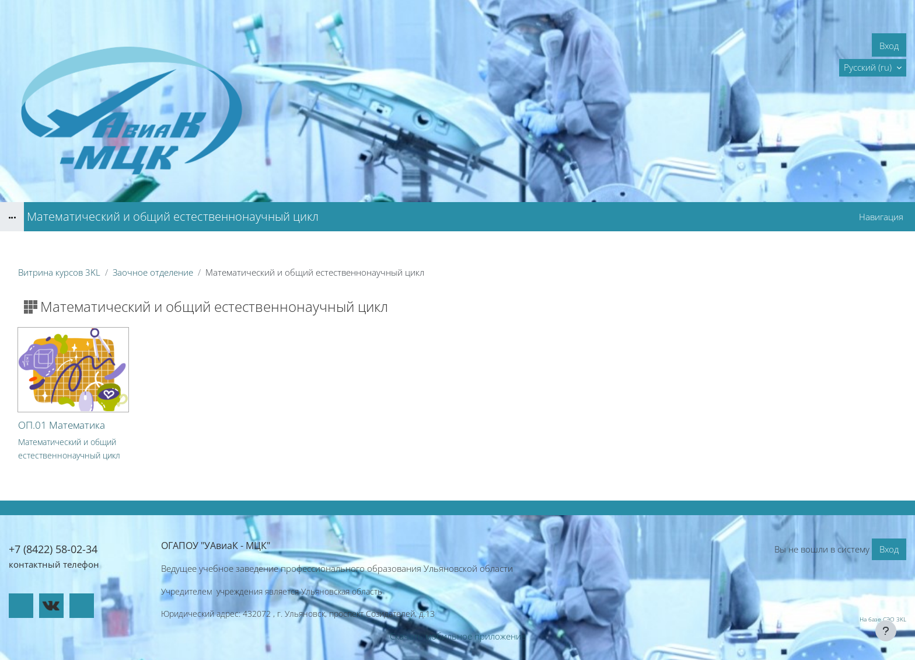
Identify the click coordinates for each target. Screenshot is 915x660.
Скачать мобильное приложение (458, 636)
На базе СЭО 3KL (883, 619)
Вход (889, 45)
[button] (872, 68)
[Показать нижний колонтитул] (885, 630)
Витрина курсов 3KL (59, 272)
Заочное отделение (153, 272)
